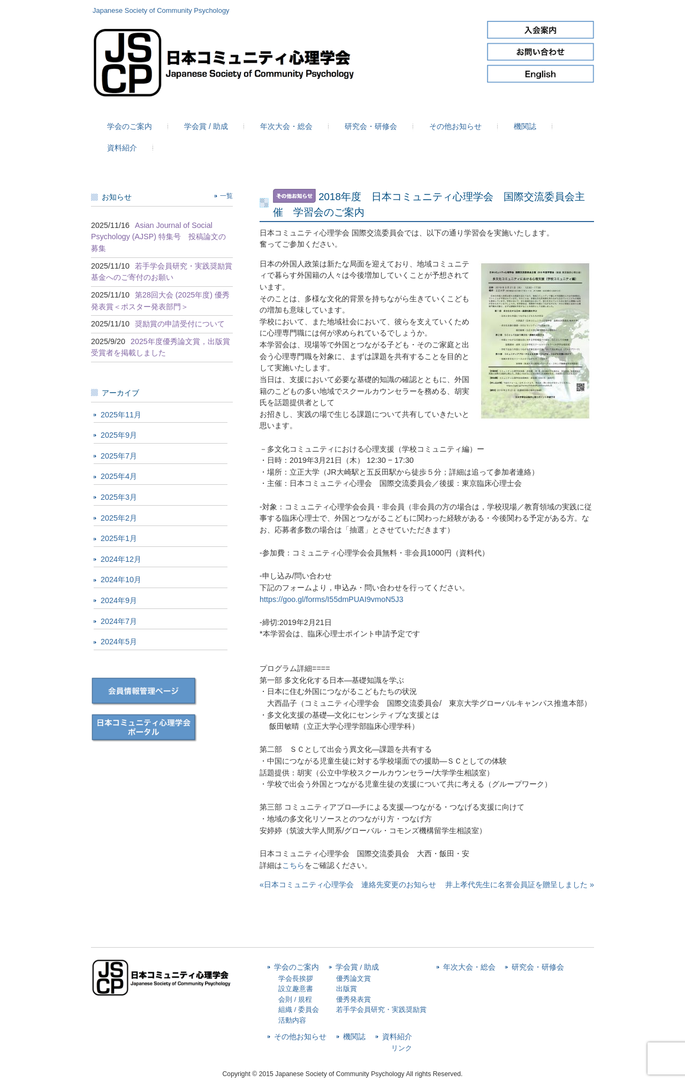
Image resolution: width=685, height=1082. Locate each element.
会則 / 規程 (295, 999)
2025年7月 (119, 456)
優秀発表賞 (353, 999)
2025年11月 (121, 414)
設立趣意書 (295, 989)
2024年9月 (119, 600)
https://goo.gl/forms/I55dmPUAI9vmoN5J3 (332, 599)
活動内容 (292, 1020)
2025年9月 (119, 435)
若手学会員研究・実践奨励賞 (381, 1009)
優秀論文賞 (353, 978)
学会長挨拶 (295, 978)
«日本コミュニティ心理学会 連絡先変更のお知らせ (348, 884)
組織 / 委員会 (298, 1009)
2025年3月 (119, 497)
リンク (401, 1048)
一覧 (226, 196)
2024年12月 (121, 559)
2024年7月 (119, 621)
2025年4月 (119, 476)
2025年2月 (119, 518)
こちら (293, 865)
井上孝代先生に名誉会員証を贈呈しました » (519, 884)
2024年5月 (119, 641)
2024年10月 (121, 579)
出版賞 (346, 989)
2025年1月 (119, 538)
